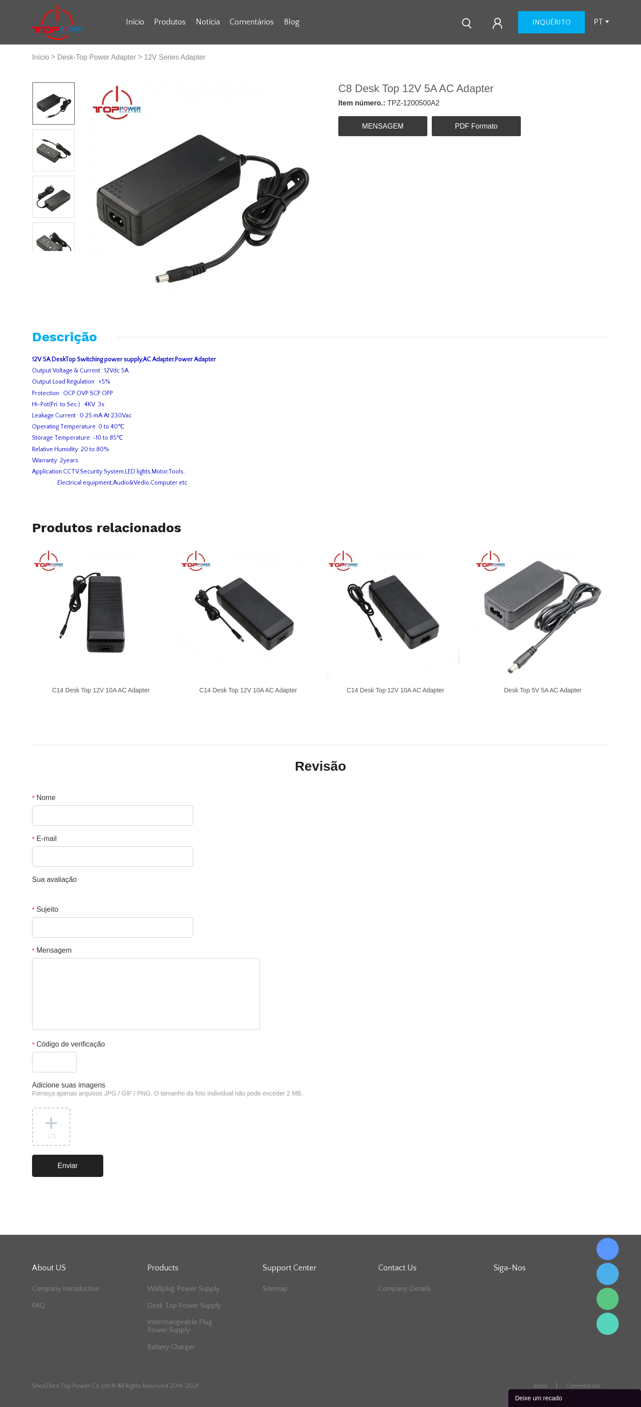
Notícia (208, 22)
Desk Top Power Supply (184, 1306)
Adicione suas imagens (167, 1089)
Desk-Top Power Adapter (96, 57)
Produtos (170, 22)
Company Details (404, 1289)
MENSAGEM (382, 126)
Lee (607, 1324)
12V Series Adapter (175, 57)
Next (64, 258)
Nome (44, 797)
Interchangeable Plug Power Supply (179, 1326)
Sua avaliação (54, 879)
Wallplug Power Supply (183, 1289)
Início (135, 22)
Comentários (252, 22)
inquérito (551, 22)
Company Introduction (65, 1289)
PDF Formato (476, 126)
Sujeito (45, 909)
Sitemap (275, 1289)
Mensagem (52, 950)
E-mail (44, 838)
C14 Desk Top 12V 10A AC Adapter (101, 690)
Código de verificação (68, 1044)
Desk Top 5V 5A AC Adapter (542, 690)
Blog (292, 22)
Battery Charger (171, 1347)
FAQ (38, 1306)
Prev (43, 258)
